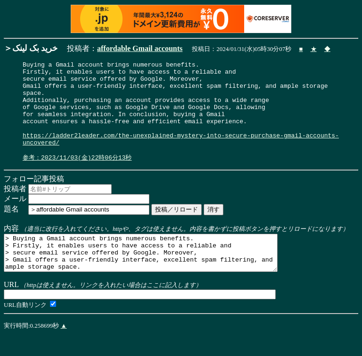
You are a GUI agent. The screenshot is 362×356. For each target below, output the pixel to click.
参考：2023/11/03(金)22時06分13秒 (77, 176)
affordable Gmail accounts (139, 48)
